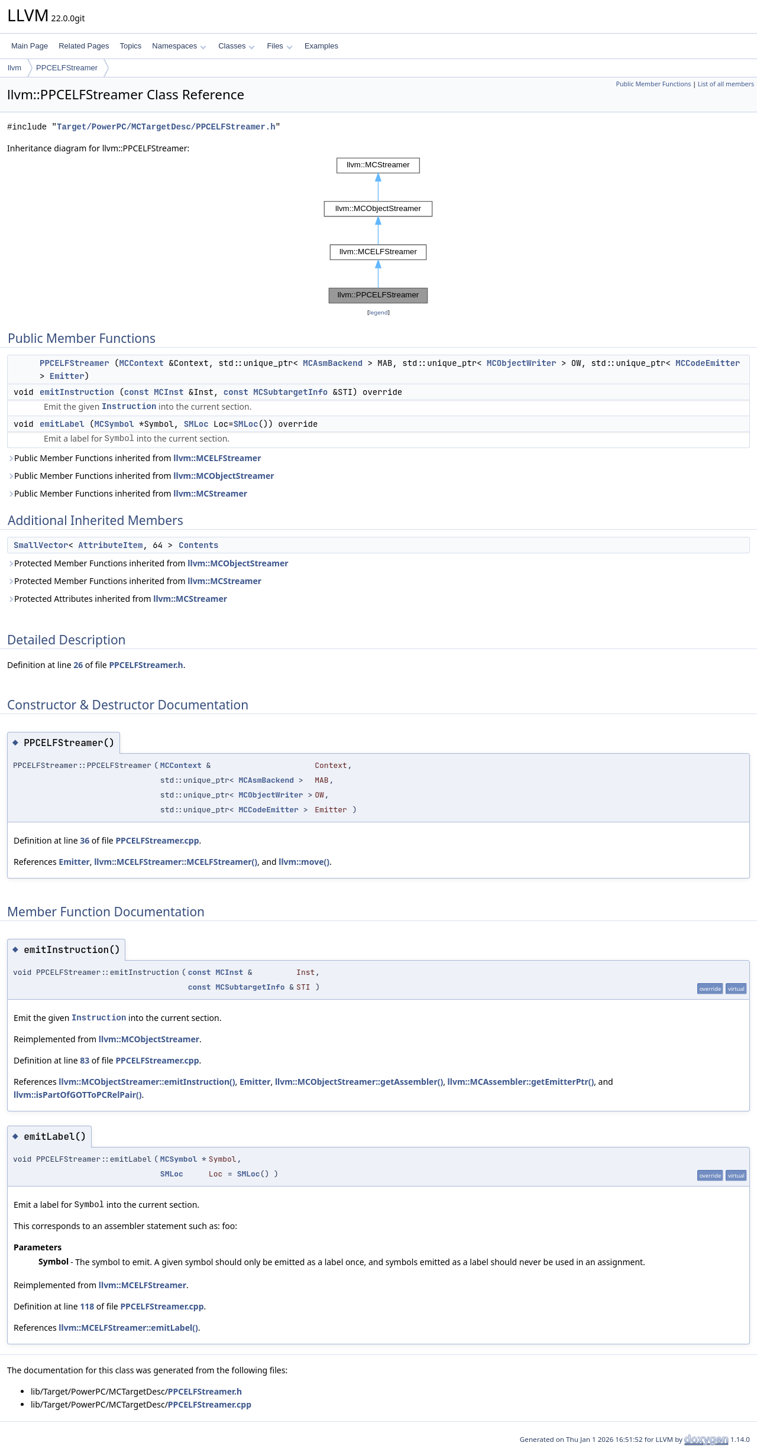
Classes (236, 45)
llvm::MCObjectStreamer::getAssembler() (359, 1081)
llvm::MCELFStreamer (217, 457)
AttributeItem (110, 545)
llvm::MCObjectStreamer (223, 475)
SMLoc (196, 424)
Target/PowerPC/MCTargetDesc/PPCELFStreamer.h (166, 126)
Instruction (129, 406)
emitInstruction (77, 392)
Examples (321, 45)
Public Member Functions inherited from (134, 457)
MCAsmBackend (333, 363)
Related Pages (84, 45)
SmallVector (41, 545)
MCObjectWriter (522, 363)
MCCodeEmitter (707, 363)
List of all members (726, 84)
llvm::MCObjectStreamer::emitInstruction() (147, 1081)
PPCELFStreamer (67, 67)
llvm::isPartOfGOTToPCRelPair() (77, 1094)
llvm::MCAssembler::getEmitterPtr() (521, 1081)
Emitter (67, 376)
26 (78, 664)
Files (279, 45)
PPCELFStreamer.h (146, 664)
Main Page (29, 45)
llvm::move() (304, 861)
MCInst (168, 392)
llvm (14, 67)
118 (87, 1306)
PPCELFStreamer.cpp (157, 840)
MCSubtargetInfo (290, 392)
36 (84, 840)
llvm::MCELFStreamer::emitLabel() (128, 1327)
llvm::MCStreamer (210, 493)
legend (378, 312)
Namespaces (179, 45)
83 (84, 1060)
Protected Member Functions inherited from (148, 563)
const (136, 392)
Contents (198, 545)
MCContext (141, 363)
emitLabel (62, 424)
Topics (130, 45)
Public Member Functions (653, 84)
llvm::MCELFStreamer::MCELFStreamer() (175, 861)
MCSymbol (114, 424)
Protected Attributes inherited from (117, 598)
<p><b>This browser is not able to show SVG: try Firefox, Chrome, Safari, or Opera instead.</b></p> (378, 230)
